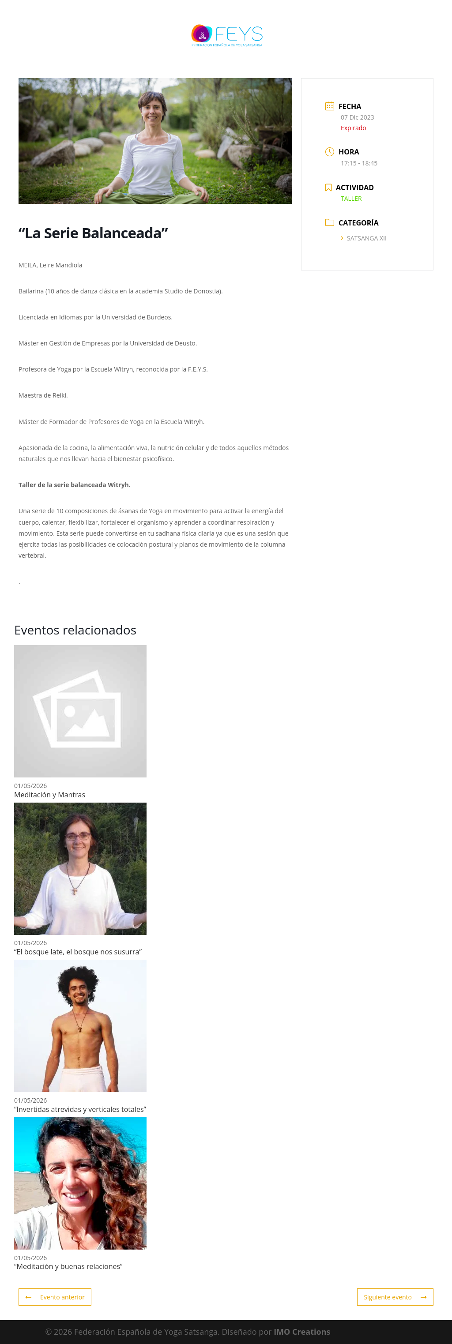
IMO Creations (302, 1331)
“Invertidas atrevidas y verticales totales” (80, 1109)
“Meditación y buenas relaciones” (68, 1266)
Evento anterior (55, 1297)
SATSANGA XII (364, 238)
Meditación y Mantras (49, 795)
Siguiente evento (395, 1297)
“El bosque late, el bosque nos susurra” (78, 952)
